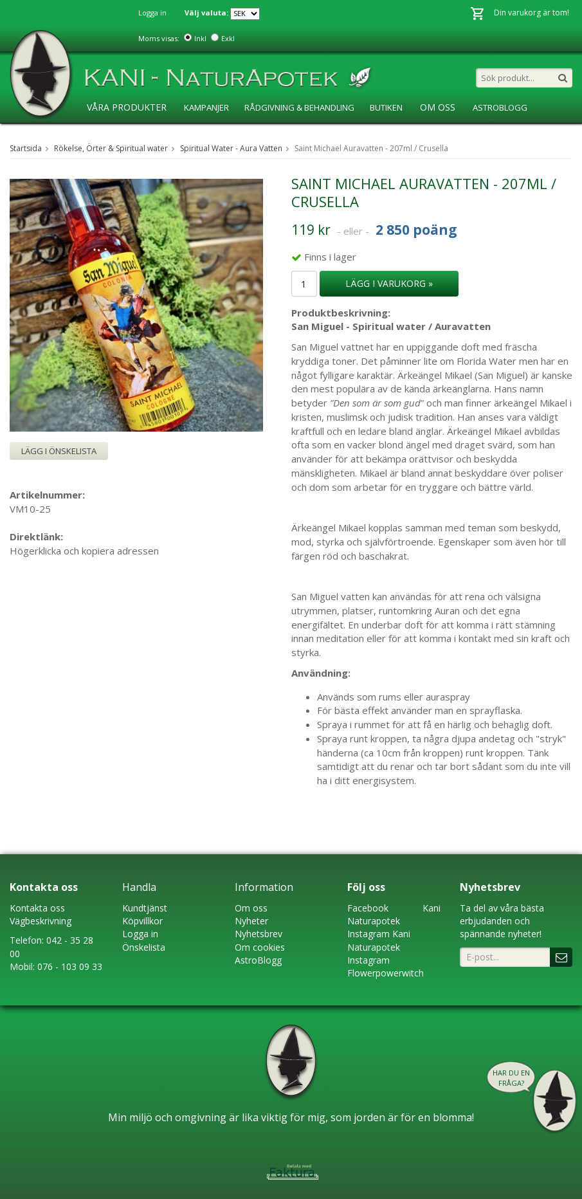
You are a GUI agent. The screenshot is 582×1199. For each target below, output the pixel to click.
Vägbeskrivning (40, 921)
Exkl (228, 38)
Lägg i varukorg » (389, 283)
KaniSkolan (109, 134)
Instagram (368, 934)
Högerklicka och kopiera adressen (84, 550)
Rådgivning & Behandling (299, 107)
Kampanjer (206, 107)
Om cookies (260, 947)
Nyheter (251, 921)
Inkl (200, 38)
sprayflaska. (495, 710)
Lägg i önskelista (58, 451)
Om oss (251, 908)
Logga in (152, 12)
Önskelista (143, 947)
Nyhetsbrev (258, 934)
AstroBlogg (500, 107)
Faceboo (365, 908)
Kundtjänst (144, 908)
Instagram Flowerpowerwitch (385, 966)
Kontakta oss (37, 908)
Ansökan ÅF (175, 134)
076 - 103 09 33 (69, 966)
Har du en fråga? (511, 1078)
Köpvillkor (142, 921)
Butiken (386, 107)
